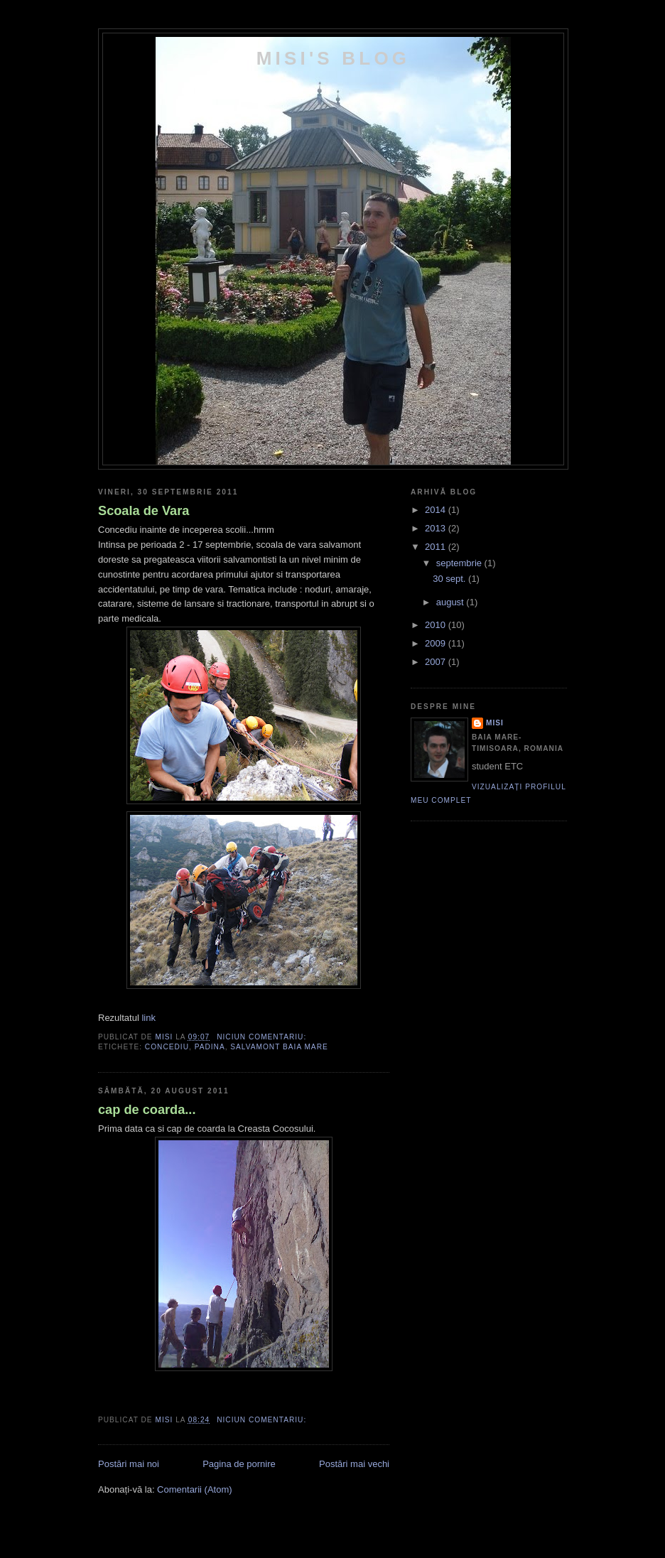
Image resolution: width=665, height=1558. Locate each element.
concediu (167, 1047)
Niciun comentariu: (263, 1037)
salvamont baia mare (279, 1047)
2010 (436, 625)
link (148, 1017)
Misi (495, 723)
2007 (436, 661)
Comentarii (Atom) (194, 1489)
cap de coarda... (146, 1110)
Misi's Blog (333, 58)
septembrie (460, 563)
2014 (436, 509)
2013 (436, 528)
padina (210, 1047)
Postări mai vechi (354, 1464)
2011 (436, 546)
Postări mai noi (128, 1464)
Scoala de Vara (143, 511)
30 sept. (450, 578)
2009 (436, 643)
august (451, 602)
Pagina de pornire (239, 1464)
